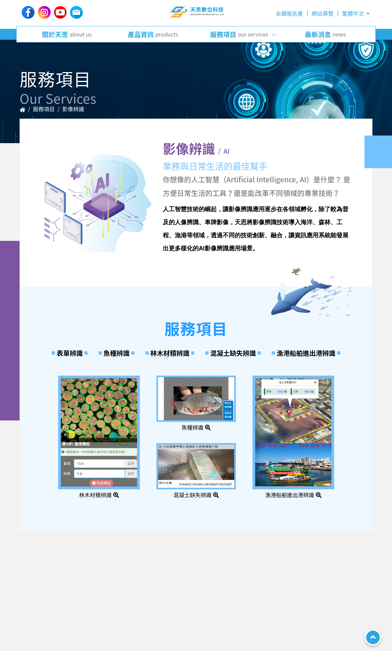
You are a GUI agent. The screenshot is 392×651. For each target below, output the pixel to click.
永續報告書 (289, 13)
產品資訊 (153, 34)
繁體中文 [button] (353, 13)
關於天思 (66, 34)
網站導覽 (322, 13)
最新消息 (325, 34)
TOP (373, 637)
